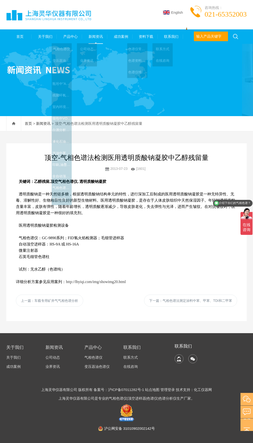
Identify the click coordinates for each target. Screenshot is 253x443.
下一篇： (190, 301)
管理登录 (167, 390)
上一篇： (49, 301)
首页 (19, 36)
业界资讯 (52, 366)
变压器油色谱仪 (97, 366)
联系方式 (130, 357)
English (173, 12)
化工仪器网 (203, 390)
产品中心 (69, 36)
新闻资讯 (94, 36)
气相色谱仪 (93, 357)
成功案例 (119, 36)
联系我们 (170, 36)
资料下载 (145, 36)
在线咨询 (130, 366)
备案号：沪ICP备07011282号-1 (119, 390)
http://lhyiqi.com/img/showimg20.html (96, 282)
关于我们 (44, 36)
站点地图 (152, 390)
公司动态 (52, 357)
